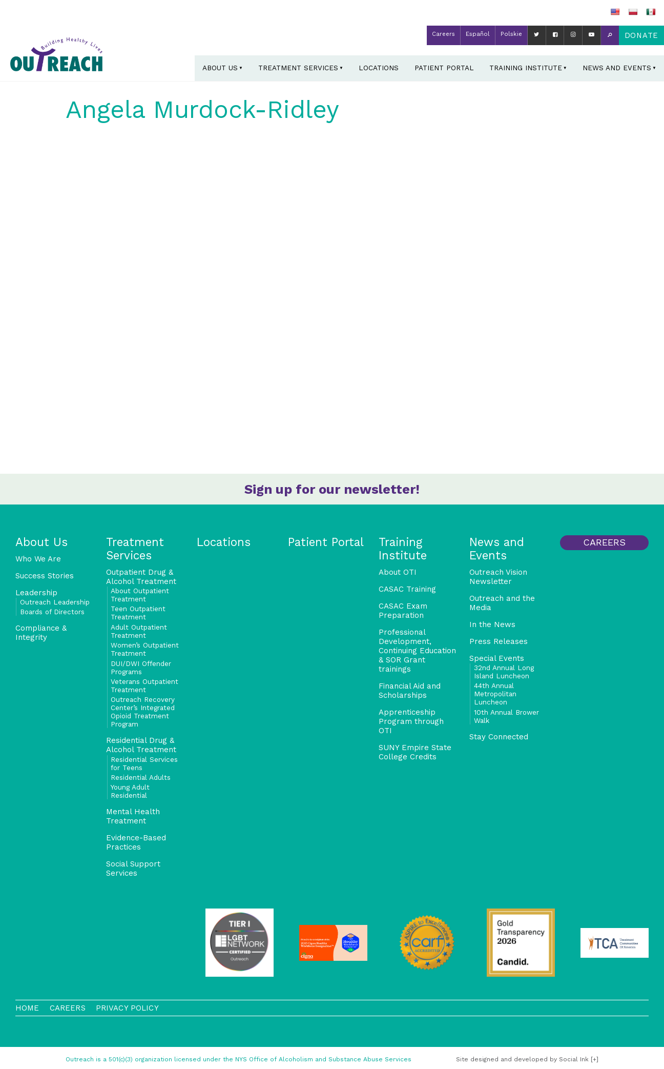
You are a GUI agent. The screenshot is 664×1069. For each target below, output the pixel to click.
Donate (641, 35)
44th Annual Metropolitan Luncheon (495, 693)
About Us (220, 68)
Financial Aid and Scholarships (410, 690)
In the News (492, 624)
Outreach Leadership (55, 602)
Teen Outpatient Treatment (138, 612)
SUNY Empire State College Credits (415, 752)
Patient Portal (444, 68)
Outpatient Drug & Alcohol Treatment (141, 577)
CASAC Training (407, 589)
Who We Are (38, 558)
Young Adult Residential (130, 791)
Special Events (496, 658)
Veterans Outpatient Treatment (144, 685)
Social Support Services (133, 868)
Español (478, 33)
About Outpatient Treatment (140, 595)
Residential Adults (141, 777)
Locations (379, 68)
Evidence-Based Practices (136, 842)
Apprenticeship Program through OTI (411, 721)
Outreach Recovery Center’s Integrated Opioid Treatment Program (143, 711)
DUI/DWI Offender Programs (141, 667)
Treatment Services (298, 68)
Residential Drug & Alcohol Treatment (141, 745)
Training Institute (525, 68)
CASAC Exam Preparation (403, 610)
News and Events (617, 68)
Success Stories (44, 575)
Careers (443, 33)
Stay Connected (498, 736)
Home (27, 1008)
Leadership (36, 592)
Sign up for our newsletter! (332, 489)
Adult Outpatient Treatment (139, 631)
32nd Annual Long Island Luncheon (504, 671)
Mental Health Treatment (133, 816)
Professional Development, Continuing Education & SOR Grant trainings (417, 651)
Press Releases (498, 641)
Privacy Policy (127, 1008)
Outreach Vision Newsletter (498, 577)
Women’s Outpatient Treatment (145, 649)
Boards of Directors (52, 612)
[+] (594, 1059)
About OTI (398, 572)
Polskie (511, 33)
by (522, 1059)
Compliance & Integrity (41, 632)
